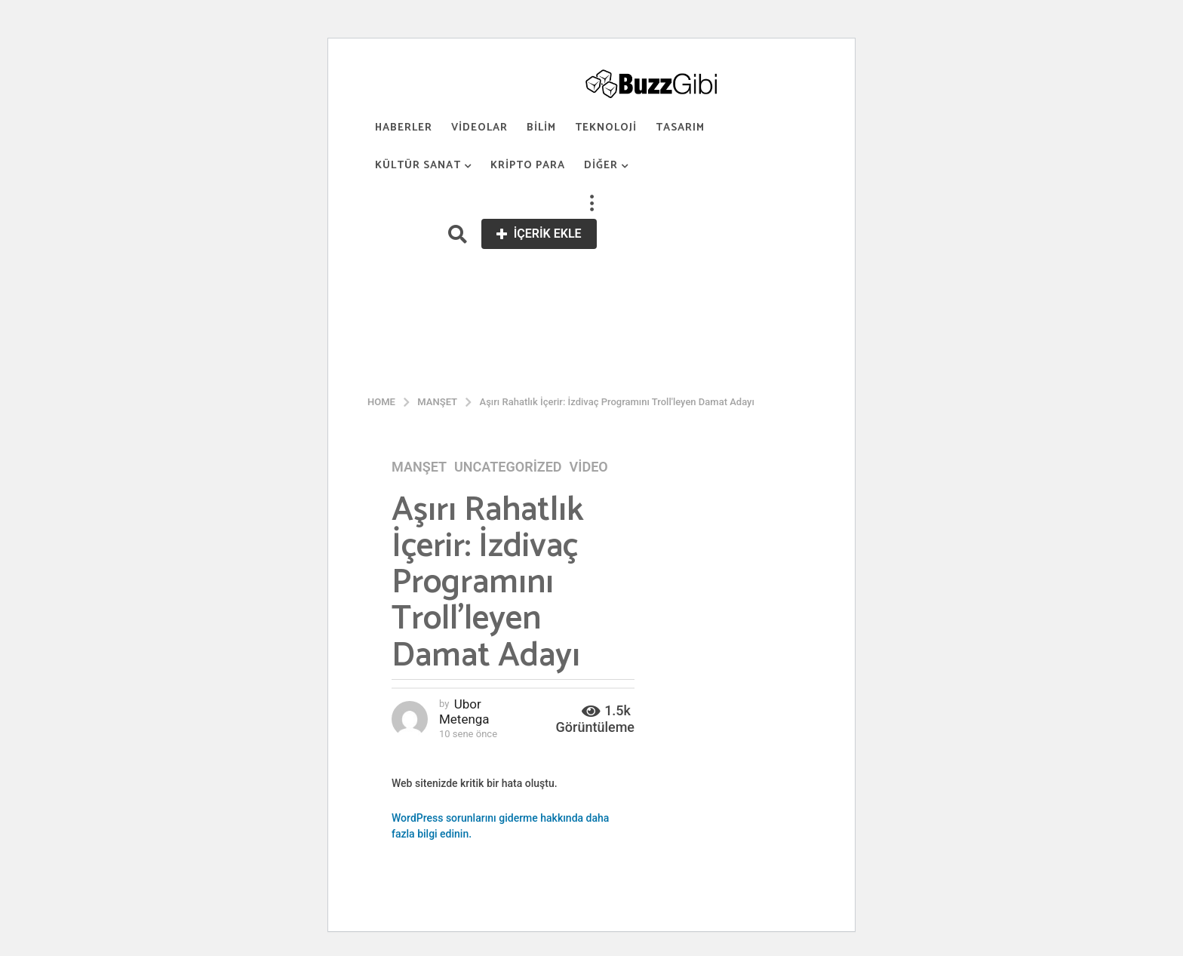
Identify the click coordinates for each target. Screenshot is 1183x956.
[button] (591, 204)
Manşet (419, 467)
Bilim (541, 128)
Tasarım (680, 128)
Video (589, 467)
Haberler (403, 128)
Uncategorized (508, 467)
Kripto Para (527, 165)
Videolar (479, 128)
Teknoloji (606, 128)
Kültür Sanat (418, 165)
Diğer (601, 165)
